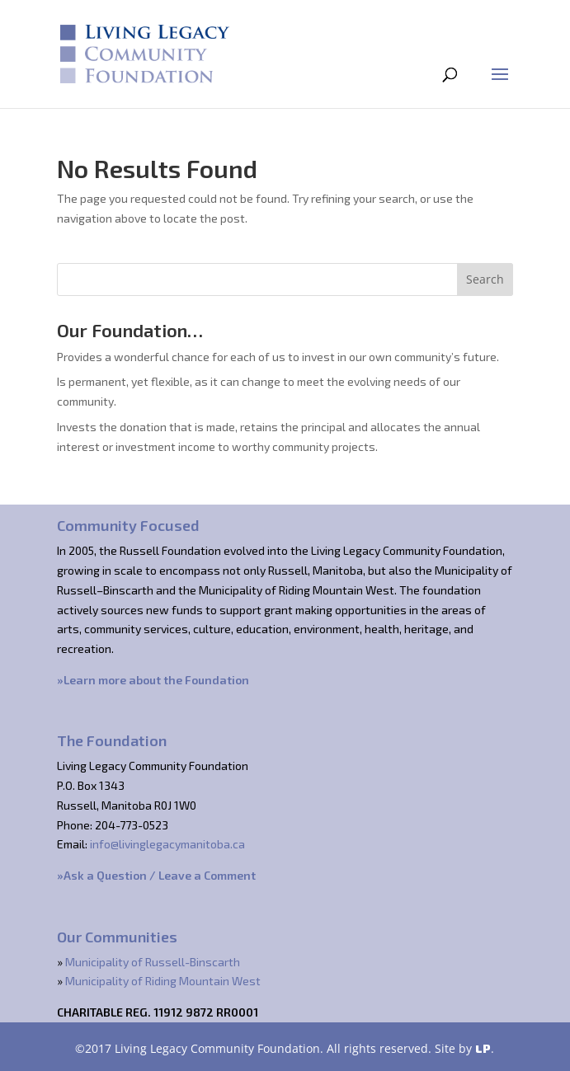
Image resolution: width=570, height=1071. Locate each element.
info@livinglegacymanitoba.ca (167, 844)
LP (483, 1048)
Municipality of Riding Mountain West (163, 981)
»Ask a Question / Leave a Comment (156, 875)
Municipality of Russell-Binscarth (152, 962)
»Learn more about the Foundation (153, 680)
